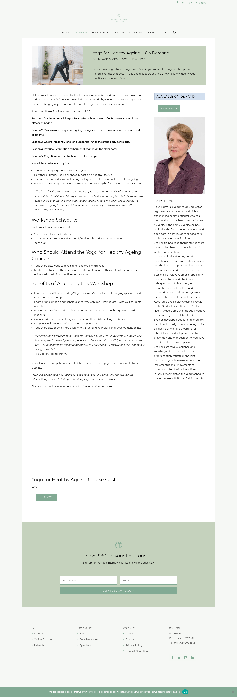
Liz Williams (55, 293)
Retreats (39, 645)
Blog (82, 633)
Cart (165, 32)
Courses (78, 32)
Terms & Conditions (137, 651)
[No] (233, 692)
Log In (189, 3)
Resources (98, 32)
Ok (185, 692)
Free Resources (89, 639)
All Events (40, 633)
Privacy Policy (134, 645)
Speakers (85, 645)
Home (65, 32)
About (117, 32)
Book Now (135, 32)
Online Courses (43, 639)
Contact (152, 32)
